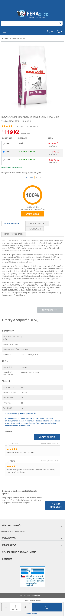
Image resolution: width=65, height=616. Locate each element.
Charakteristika (37, 223)
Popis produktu (13, 223)
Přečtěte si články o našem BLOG (12, 531)
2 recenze (19, 126)
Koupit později (31, 613)
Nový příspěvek (50, 310)
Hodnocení (34, 228)
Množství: (15, 609)
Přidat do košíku (46, 607)
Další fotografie (13, 234)
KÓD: (24, 121)
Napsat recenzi (32, 126)
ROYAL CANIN (14, 121)
